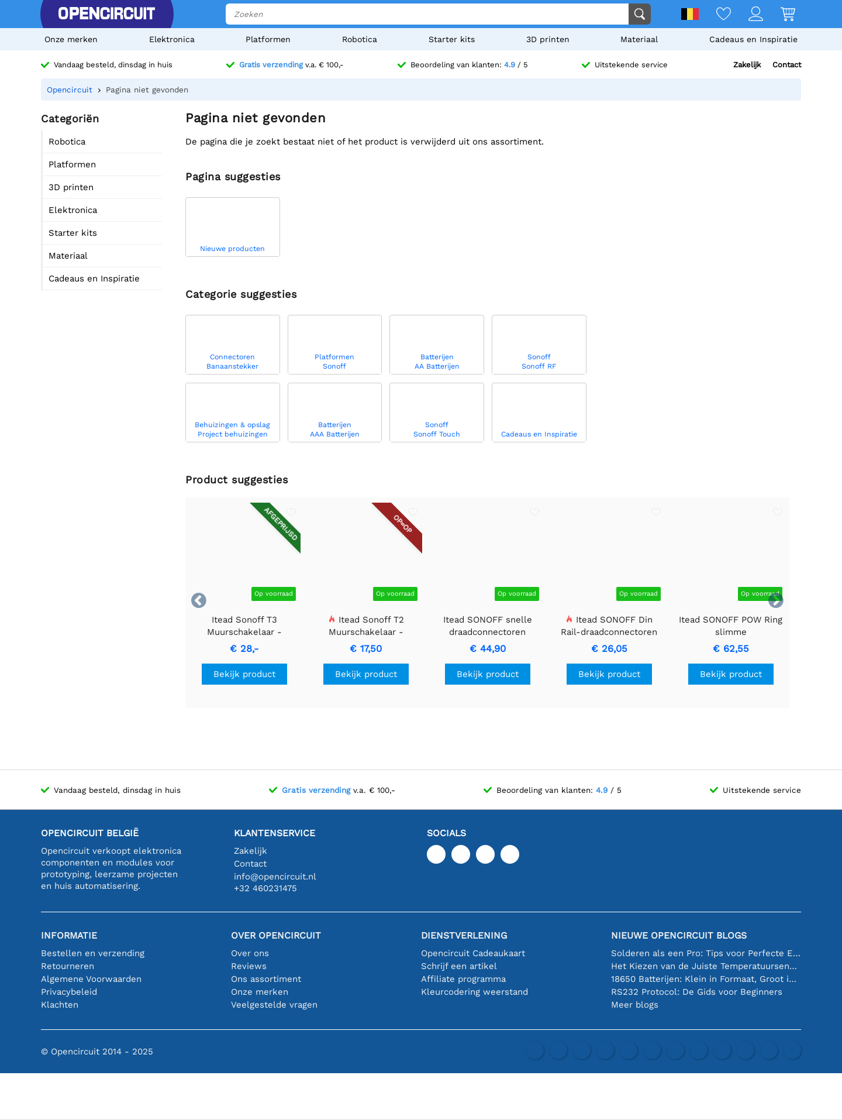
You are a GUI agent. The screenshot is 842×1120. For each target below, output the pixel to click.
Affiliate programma (463, 979)
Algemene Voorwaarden (91, 979)
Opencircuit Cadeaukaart (473, 953)
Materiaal (639, 39)
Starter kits (452, 39)
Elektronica (172, 39)
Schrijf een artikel (459, 966)
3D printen (548, 39)
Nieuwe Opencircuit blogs (679, 935)
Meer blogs (634, 1004)
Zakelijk (747, 64)
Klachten (59, 1004)
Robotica (359, 39)
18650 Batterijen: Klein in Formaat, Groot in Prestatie (706, 979)
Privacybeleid (69, 992)
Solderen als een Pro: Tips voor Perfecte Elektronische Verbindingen (706, 953)
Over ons (250, 953)
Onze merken (71, 39)
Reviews (249, 966)
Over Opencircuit (276, 935)
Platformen (268, 39)
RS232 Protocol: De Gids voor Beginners (696, 992)
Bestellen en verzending (92, 953)
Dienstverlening (464, 935)
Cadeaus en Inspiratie (753, 39)
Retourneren (67, 966)
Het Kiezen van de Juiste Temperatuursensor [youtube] (706, 966)
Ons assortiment (266, 979)
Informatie (69, 935)
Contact (786, 64)
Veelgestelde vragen (274, 1004)
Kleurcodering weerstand (474, 992)
